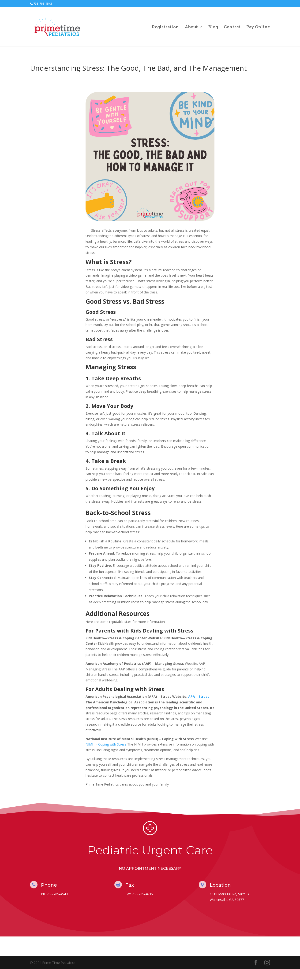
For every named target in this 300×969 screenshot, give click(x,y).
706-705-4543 (57, 894)
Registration (165, 27)
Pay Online (258, 27)
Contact (232, 27)
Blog (213, 27)
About (191, 27)
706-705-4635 (142, 894)
